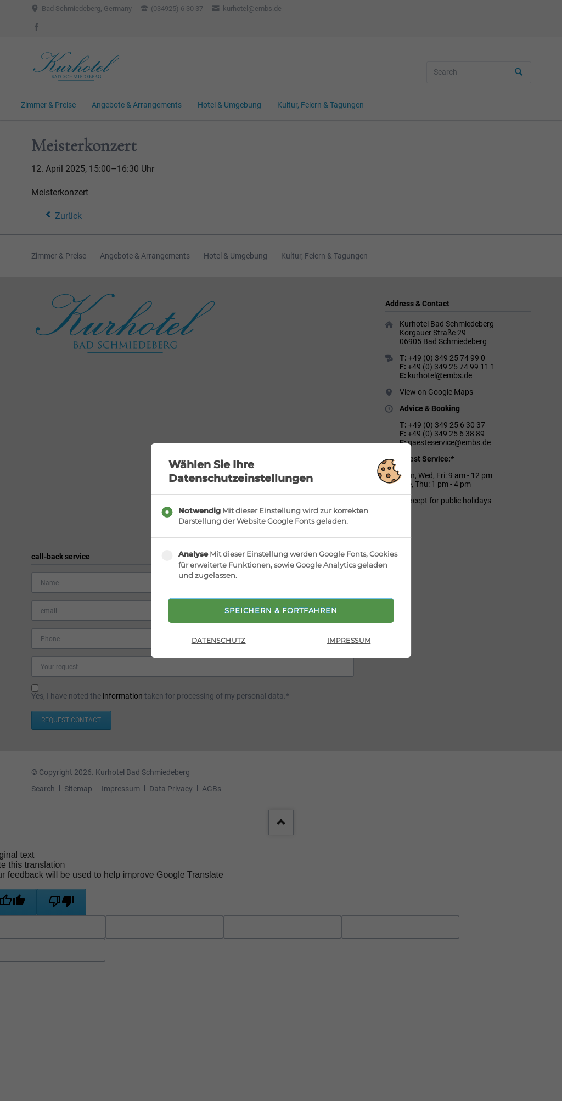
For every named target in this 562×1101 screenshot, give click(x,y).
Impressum (348, 642)
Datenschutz (219, 642)
